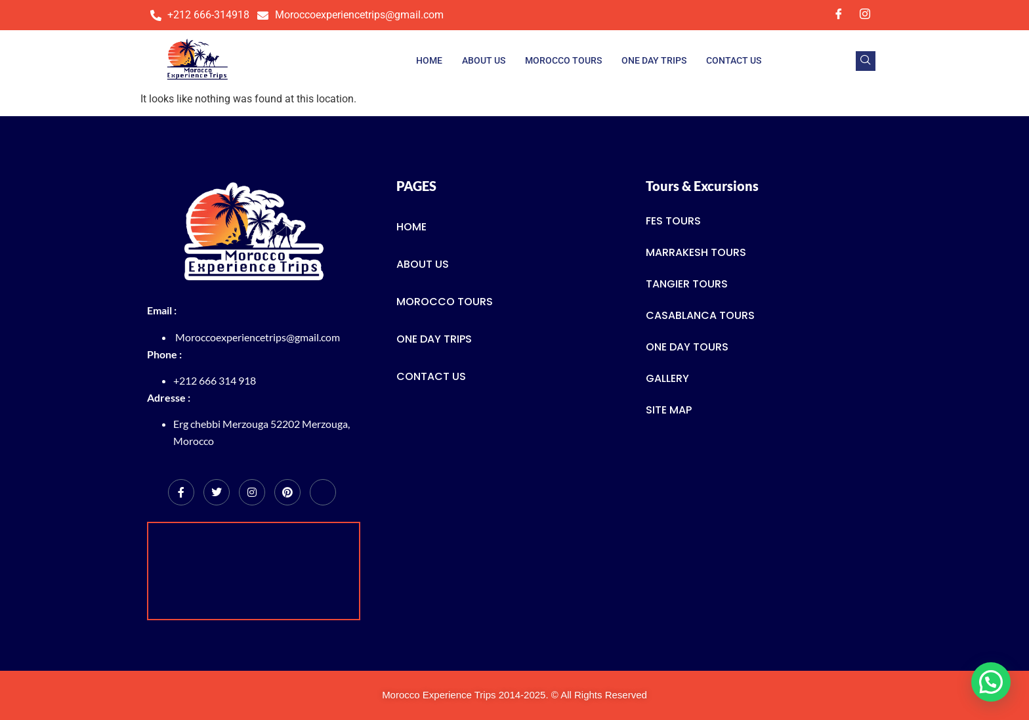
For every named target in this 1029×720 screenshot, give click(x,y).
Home (429, 60)
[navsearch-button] (865, 61)
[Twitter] (216, 492)
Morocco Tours (563, 60)
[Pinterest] (287, 492)
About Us (483, 60)
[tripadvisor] (323, 492)
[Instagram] (865, 15)
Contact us (733, 60)
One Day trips (653, 60)
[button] (991, 682)
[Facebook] (839, 15)
